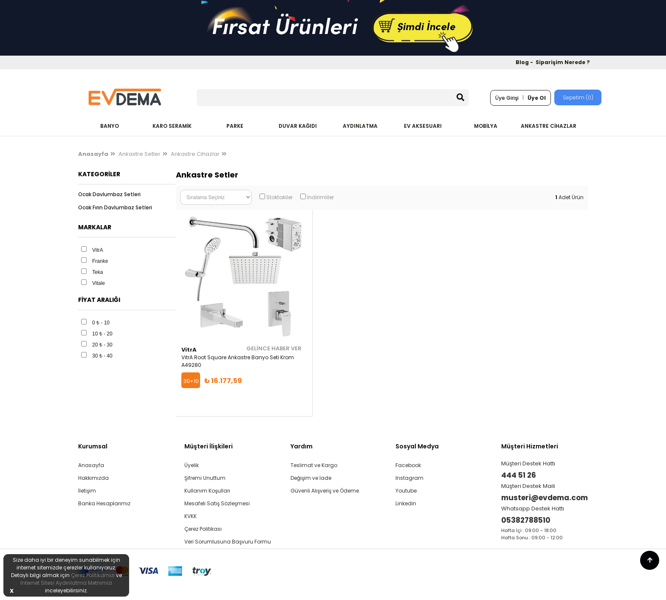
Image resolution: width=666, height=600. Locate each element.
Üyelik (191, 465)
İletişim (87, 490)
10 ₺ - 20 (102, 334)
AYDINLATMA (360, 126)
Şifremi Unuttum (205, 478)
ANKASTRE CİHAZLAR (548, 126)
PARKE (234, 126)
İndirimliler (320, 197)
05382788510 (525, 520)
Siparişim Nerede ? (563, 62)
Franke (100, 261)
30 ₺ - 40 (102, 356)
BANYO (109, 126)
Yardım (302, 446)
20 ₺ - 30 (102, 345)
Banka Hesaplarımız (104, 503)
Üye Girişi (507, 97)
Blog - (525, 62)
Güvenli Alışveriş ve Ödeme (325, 490)
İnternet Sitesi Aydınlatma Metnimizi (66, 582)
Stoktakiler (279, 197)
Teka (97, 272)
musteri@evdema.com (544, 497)
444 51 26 (518, 475)
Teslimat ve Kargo (314, 465)
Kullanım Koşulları (207, 490)
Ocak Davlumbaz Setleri (109, 194)
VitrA (97, 250)
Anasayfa (91, 465)
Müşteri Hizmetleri (529, 446)
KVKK (190, 516)
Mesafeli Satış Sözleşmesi (217, 503)
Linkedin (405, 503)
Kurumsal (92, 446)
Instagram (409, 478)
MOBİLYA (485, 126)
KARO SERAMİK (172, 126)
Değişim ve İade (311, 478)
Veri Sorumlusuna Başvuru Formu (227, 541)
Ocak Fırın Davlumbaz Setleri (115, 207)
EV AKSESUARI (423, 126)
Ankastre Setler (140, 154)
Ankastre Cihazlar (195, 154)
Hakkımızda (93, 478)
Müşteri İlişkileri (208, 446)
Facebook (408, 465)
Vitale (98, 283)
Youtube (406, 490)
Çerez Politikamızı (93, 575)
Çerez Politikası (203, 528)
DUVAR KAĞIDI (298, 126)
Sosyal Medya (417, 446)
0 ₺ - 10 (101, 323)
